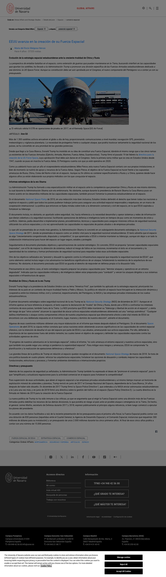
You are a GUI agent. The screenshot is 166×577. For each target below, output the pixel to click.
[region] (83, 564)
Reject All (123, 564)
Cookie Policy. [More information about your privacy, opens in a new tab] (46, 566)
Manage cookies (123, 557)
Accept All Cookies (123, 571)
